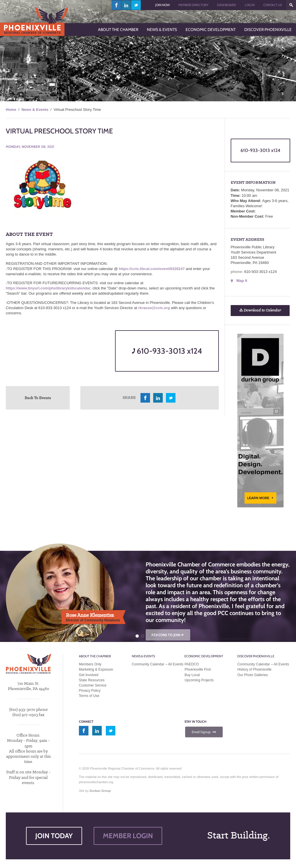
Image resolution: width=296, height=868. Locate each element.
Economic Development (203, 656)
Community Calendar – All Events (158, 664)
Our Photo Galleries (252, 675)
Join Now (162, 5)
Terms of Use (89, 696)
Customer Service (92, 685)
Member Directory (193, 5)
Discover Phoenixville (255, 656)
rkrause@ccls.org (154, 308)
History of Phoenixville (254, 669)
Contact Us (272, 5)
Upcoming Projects (199, 680)
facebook (116, 5)
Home (11, 109)
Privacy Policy (90, 691)
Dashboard (226, 5)
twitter (136, 5)
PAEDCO (191, 664)
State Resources (92, 680)
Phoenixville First (197, 669)
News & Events (34, 109)
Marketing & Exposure (96, 669)
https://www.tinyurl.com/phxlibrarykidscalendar (48, 288)
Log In (250, 5)
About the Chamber (95, 656)
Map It (241, 280)
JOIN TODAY (54, 836)
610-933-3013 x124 (167, 351)
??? (291, 5)
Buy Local (192, 675)
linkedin (126, 5)
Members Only (90, 664)
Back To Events (38, 397)
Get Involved (88, 675)
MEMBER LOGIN (128, 836)
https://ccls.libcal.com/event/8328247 (152, 269)
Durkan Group (100, 790)
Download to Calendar (260, 310)
